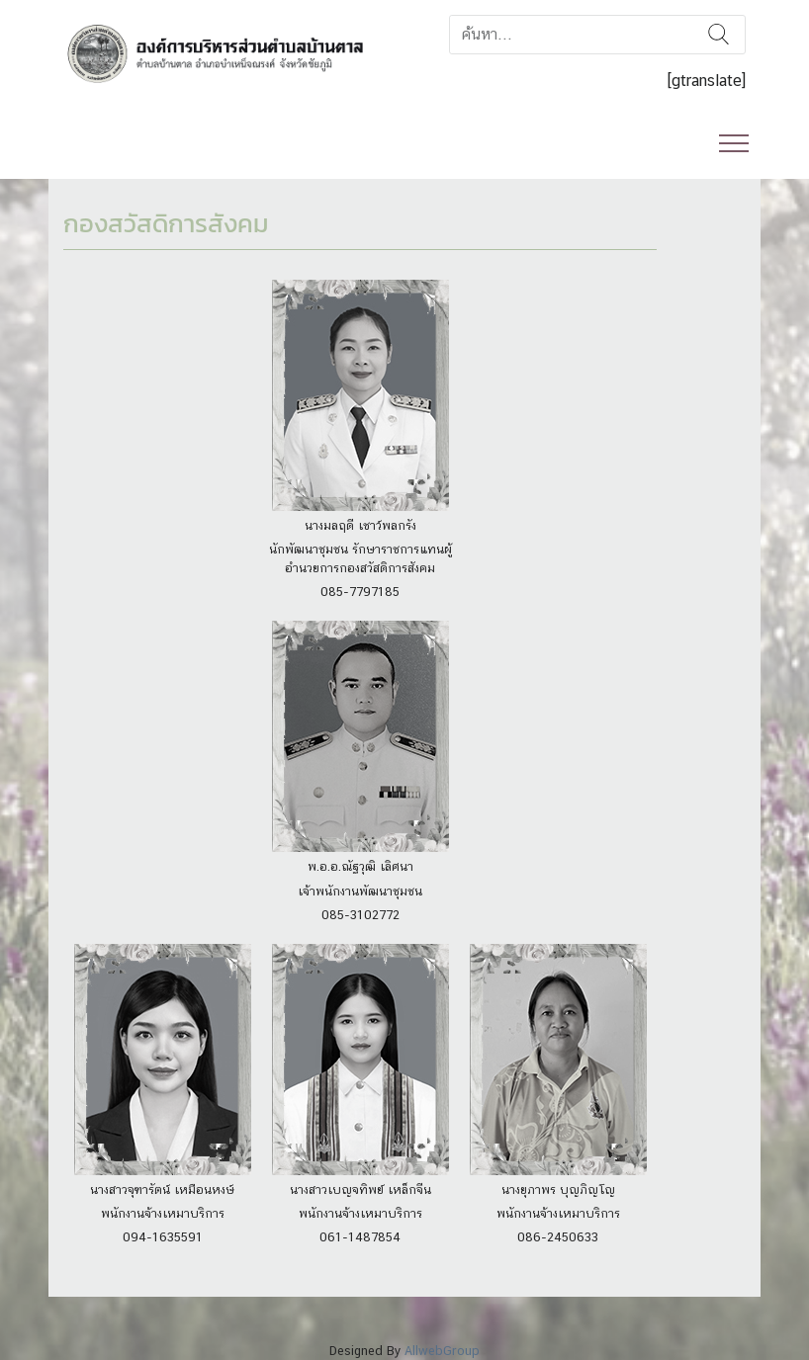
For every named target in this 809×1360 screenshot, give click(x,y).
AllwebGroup (442, 1350)
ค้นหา (718, 34)
